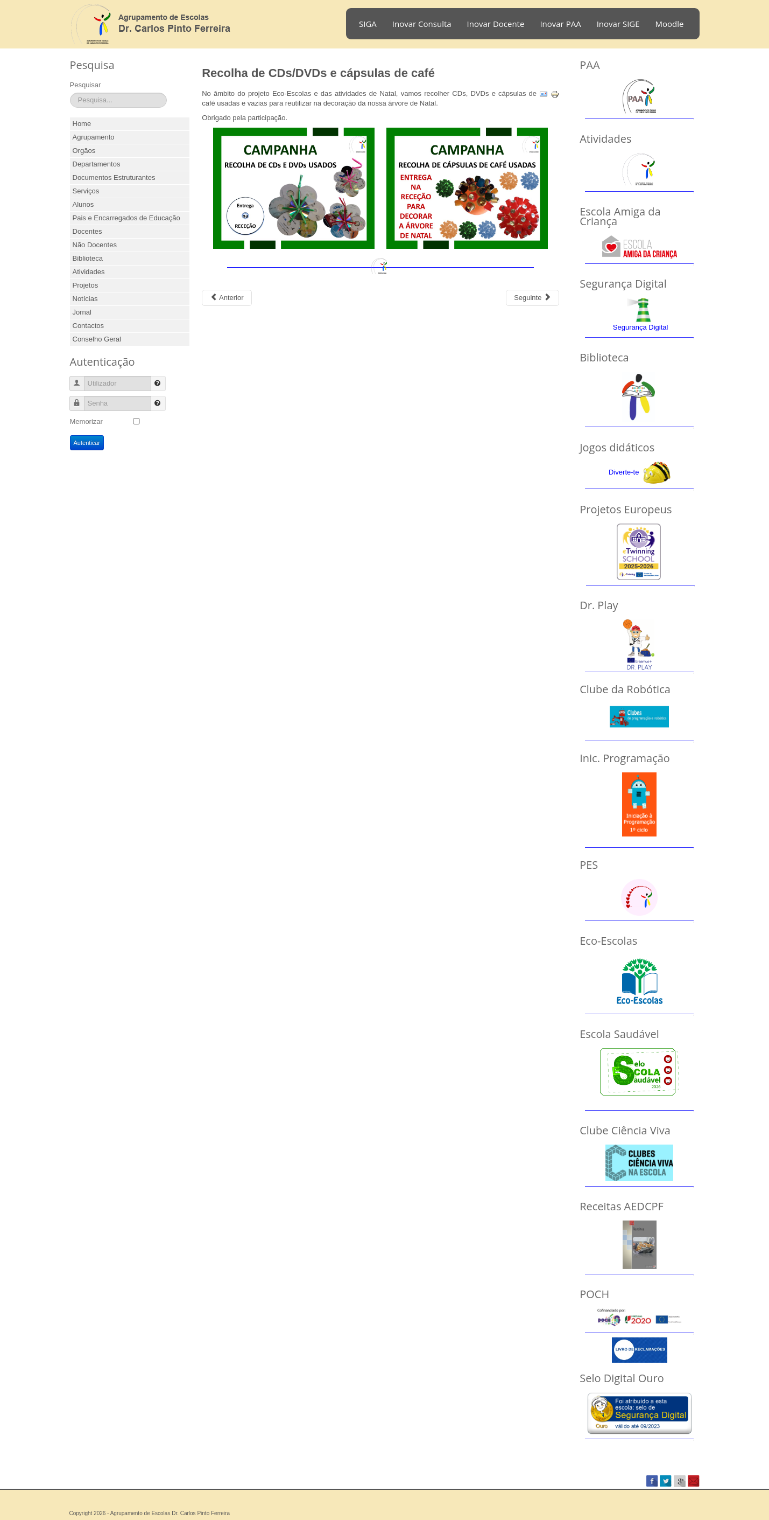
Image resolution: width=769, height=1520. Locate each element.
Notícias (85, 299)
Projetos (85, 285)
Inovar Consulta (421, 23)
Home (82, 124)
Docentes (87, 231)
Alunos (83, 204)
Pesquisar (85, 85)
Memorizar (86, 421)
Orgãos (84, 151)
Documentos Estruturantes (114, 177)
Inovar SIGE (618, 23)
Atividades (89, 272)
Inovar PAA (560, 23)
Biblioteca (88, 258)
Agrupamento (94, 137)
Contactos (88, 326)
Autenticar (87, 443)
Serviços (86, 191)
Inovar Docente (496, 23)
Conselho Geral (97, 339)
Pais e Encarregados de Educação (126, 218)
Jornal (82, 312)
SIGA (368, 23)
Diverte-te (624, 472)
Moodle (669, 23)
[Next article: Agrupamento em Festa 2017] (532, 298)
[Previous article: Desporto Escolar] (226, 298)
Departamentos (97, 164)
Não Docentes (95, 245)
